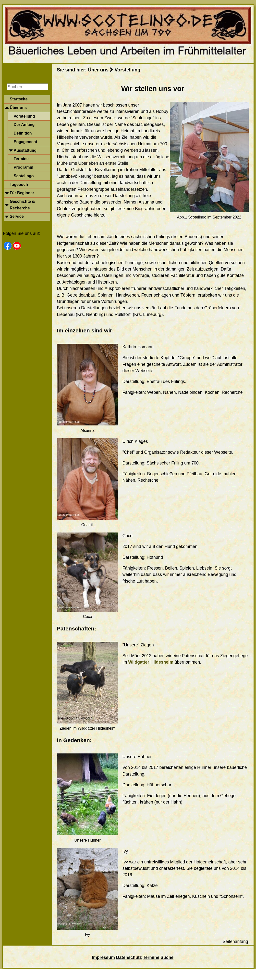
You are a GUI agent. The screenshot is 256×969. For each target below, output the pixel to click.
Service (17, 216)
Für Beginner (22, 193)
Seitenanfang (235, 941)
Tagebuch (19, 184)
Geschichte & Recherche (22, 204)
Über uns (18, 108)
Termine (21, 159)
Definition (23, 133)
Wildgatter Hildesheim (151, 662)
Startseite (19, 99)
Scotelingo (24, 176)
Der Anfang (24, 125)
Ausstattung (25, 150)
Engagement (25, 142)
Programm (23, 167)
